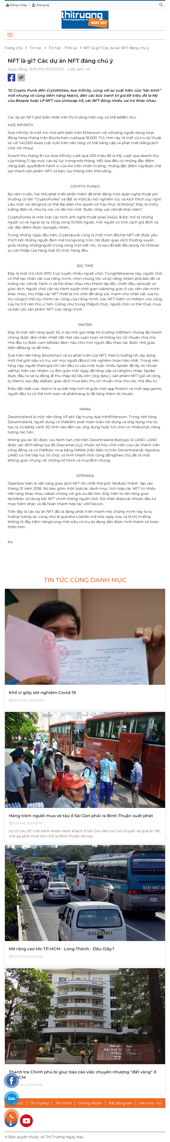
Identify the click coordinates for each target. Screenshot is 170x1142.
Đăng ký (40, 5)
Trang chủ (14, 48)
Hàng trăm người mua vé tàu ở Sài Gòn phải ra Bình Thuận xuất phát (81, 815)
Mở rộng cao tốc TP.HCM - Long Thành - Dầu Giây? (61, 948)
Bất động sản (120, 1103)
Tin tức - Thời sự (63, 48)
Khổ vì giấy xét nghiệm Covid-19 (42, 692)
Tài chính (63, 1103)
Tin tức (35, 48)
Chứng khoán (90, 1103)
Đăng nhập (16, 5)
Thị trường (39, 1103)
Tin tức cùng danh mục (85, 580)
